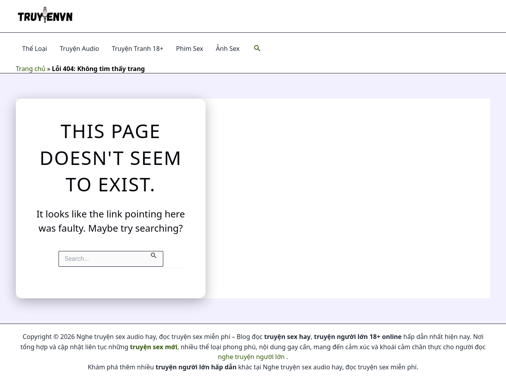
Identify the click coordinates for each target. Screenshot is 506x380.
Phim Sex (189, 48)
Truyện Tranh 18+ (138, 48)
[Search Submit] (154, 255)
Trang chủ (30, 68)
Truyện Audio (79, 48)
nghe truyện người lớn (251, 356)
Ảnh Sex (228, 48)
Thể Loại (34, 48)
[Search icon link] (257, 48)
